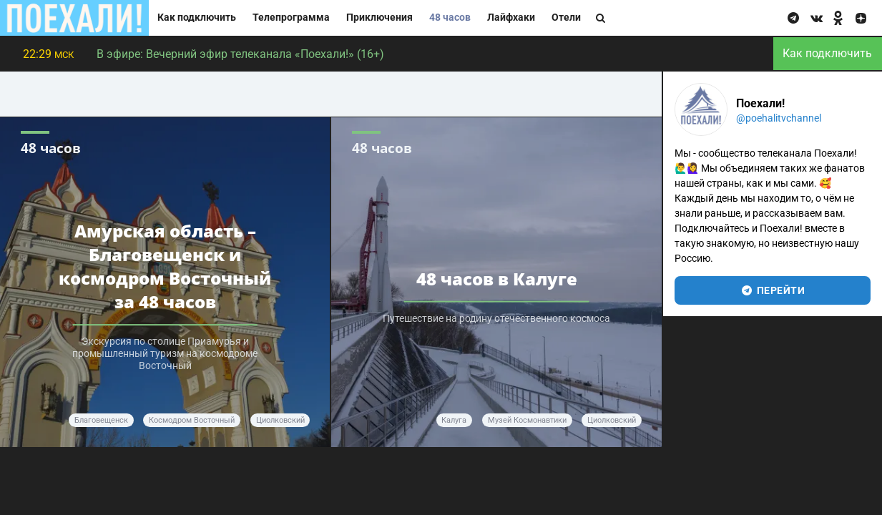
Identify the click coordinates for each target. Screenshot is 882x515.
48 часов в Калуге (496, 278)
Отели (566, 17)
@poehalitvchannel (778, 118)
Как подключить (196, 17)
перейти (772, 290)
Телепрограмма (291, 17)
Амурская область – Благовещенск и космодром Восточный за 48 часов (165, 266)
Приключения (379, 17)
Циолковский (280, 420)
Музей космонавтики (527, 420)
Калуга (453, 420)
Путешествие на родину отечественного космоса (496, 319)
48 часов (450, 17)
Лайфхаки (511, 17)
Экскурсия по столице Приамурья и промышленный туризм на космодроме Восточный (165, 353)
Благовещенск (101, 420)
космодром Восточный (192, 420)
